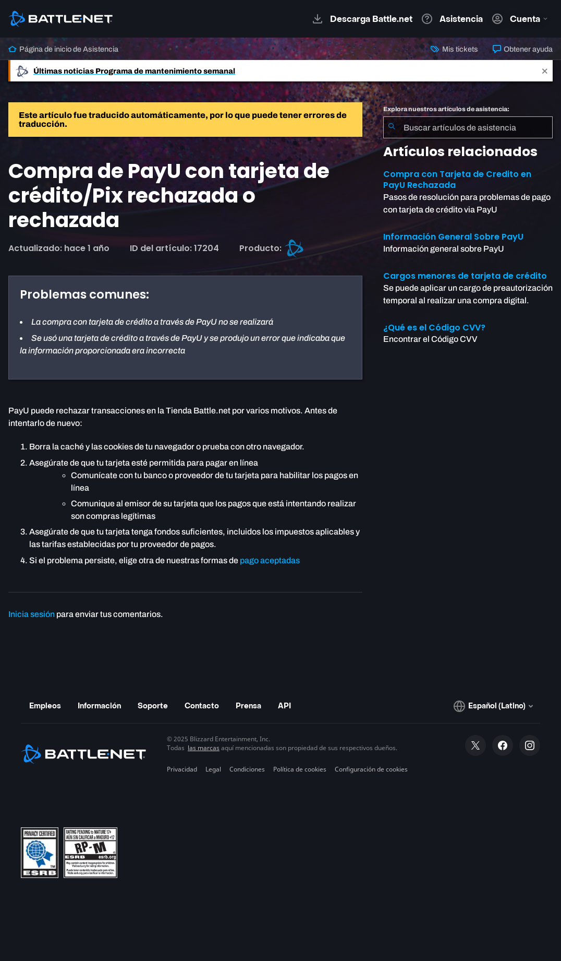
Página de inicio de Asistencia (63, 49)
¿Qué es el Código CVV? (434, 328)
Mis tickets (454, 49)
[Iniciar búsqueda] (391, 127)
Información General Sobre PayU (453, 237)
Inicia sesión (31, 614)
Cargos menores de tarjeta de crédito (465, 276)
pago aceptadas (270, 560)
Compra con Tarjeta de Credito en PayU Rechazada (457, 179)
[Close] (545, 70)
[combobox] (468, 127)
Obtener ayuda (523, 49)
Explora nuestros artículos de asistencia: (446, 109)
